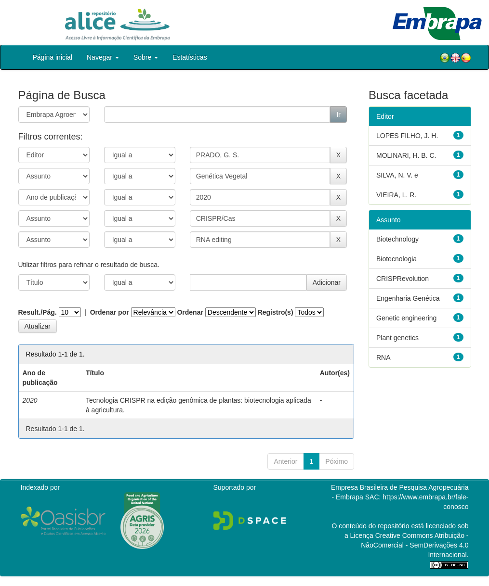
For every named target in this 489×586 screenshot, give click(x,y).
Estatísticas (189, 57)
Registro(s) (275, 312)
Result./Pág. (37, 312)
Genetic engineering (406, 318)
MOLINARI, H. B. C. (406, 155)
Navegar (103, 57)
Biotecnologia (396, 259)
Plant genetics (397, 338)
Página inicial (53, 57)
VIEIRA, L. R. (396, 195)
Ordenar (190, 312)
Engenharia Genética (408, 298)
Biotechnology (397, 239)
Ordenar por (109, 312)
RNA (383, 357)
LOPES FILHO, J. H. (407, 136)
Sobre (145, 57)
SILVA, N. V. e (397, 175)
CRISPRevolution (402, 278)
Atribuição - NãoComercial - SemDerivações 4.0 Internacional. (414, 545)
